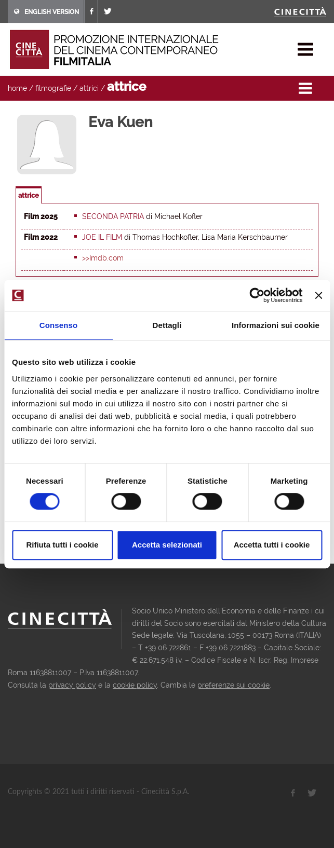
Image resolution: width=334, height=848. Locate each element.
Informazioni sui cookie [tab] (275, 325)
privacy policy (72, 685)
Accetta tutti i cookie (272, 544)
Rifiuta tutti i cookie (62, 544)
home (17, 88)
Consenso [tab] (58, 325)
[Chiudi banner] (318, 295)
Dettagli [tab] (167, 325)
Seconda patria (113, 216)
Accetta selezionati (167, 544)
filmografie (53, 88)
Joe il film (102, 237)
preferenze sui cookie (233, 685)
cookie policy (135, 685)
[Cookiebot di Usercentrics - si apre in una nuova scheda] (257, 295)
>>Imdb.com (103, 258)
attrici (89, 88)
